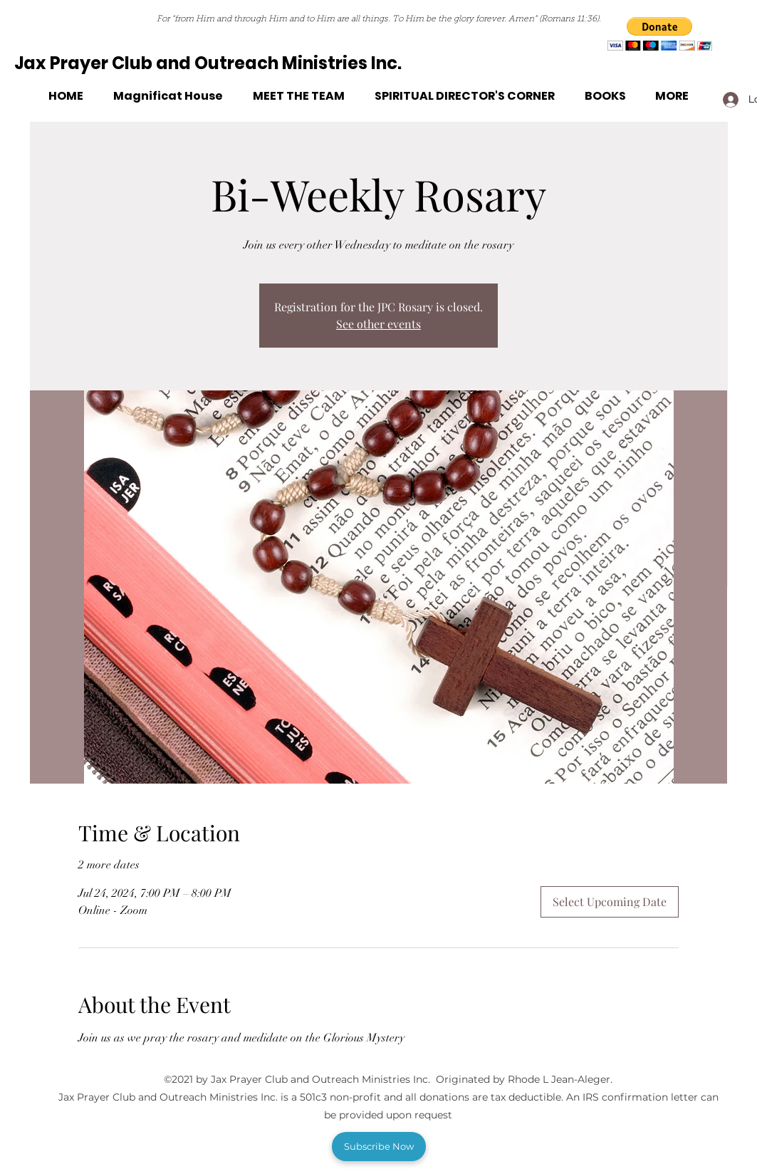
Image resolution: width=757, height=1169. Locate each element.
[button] (659, 34)
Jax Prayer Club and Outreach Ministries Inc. (208, 63)
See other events (378, 323)
